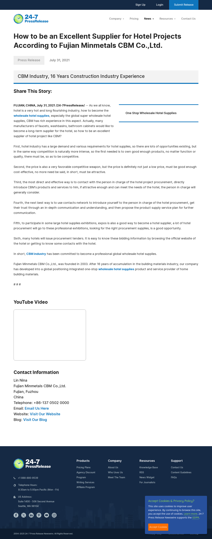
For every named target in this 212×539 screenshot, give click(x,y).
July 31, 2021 (59, 60)
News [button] (148, 18)
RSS (141, 472)
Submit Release (183, 4)
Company (115, 460)
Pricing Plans (84, 467)
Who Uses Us (115, 472)
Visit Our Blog (35, 420)
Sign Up (140, 4)
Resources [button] (166, 18)
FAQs (174, 477)
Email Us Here (37, 408)
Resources (147, 460)
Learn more (190, 513)
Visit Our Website (45, 414)
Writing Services (85, 482)
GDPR (195, 517)
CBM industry (36, 254)
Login (159, 4)
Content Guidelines (181, 472)
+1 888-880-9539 (28, 478)
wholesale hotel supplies (31, 115)
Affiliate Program (86, 487)
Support (177, 460)
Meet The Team (116, 477)
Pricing (134, 18)
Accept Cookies (158, 527)
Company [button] (115, 18)
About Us (113, 467)
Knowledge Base (148, 467)
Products (83, 460)
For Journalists (147, 482)
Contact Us (188, 18)
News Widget (146, 477)
